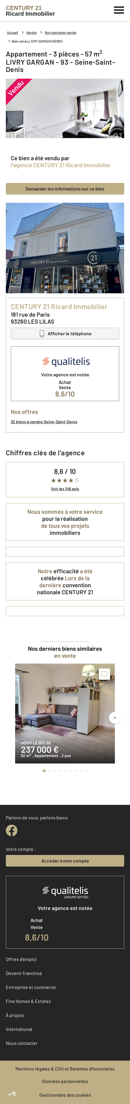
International (19, 1029)
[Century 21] (30, 11)
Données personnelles (65, 1081)
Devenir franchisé (24, 973)
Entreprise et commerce (31, 987)
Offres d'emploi (21, 959)
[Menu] (119, 9)
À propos (15, 1015)
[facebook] (11, 830)
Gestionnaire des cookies (65, 1095)
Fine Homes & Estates (28, 1001)
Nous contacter (22, 1043)
